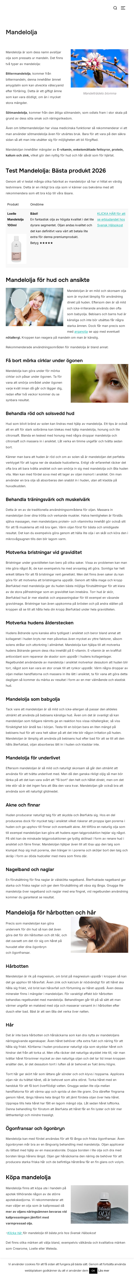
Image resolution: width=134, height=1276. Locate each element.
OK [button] (93, 1270)
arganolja (81, 331)
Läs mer (103, 1270)
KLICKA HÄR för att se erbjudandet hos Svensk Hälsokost (111, 219)
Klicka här (15, 1233)
